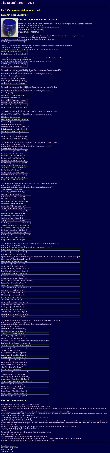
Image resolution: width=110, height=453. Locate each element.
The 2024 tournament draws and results (21, 10)
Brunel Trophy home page (9, 446)
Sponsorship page (6, 449)
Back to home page (7, 451)
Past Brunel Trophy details (9, 448)
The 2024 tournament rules (14, 14)
